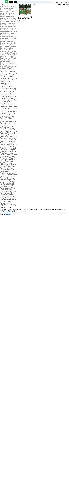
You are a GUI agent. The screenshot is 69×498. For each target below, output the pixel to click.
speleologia (3, 118)
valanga (7, 203)
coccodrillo (8, 146)
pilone (5, 53)
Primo (13, 180)
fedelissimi (6, 93)
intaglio (8, 100)
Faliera (12, 91)
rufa (5, 111)
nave (14, 171)
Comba (10, 68)
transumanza (12, 33)
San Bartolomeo (11, 38)
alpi (12, 78)
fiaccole (2, 155)
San (9, 186)
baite (12, 48)
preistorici (3, 110)
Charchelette (8, 141)
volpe (2, 123)
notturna (9, 173)
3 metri (13, 123)
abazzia (2, 78)
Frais (2, 6)
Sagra (6, 186)
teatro (4, 55)
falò (6, 58)
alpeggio (2, 18)
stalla (11, 196)
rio (6, 38)
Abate (2, 66)
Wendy (14, 205)
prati (6, 26)
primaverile (8, 110)
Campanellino (7, 135)
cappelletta (10, 138)
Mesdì (6, 168)
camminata (3, 85)
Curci (2, 150)
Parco (2, 73)
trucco (2, 201)
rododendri (11, 183)
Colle (13, 146)
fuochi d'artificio (9, 96)
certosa (6, 56)
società (12, 116)
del (4, 150)
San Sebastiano (10, 75)
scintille (7, 190)
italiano (13, 10)
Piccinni (13, 178)
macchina (3, 10)
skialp (2, 116)
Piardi (9, 178)
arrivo (10, 128)
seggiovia (3, 16)
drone (7, 50)
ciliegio (12, 145)
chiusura (6, 86)
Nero (2, 173)
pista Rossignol (7, 180)
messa (8, 51)
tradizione (12, 118)
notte (13, 105)
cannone (10, 136)
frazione (2, 156)
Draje (2, 70)
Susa (12, 65)
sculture (2, 115)
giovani (11, 25)
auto (8, 8)
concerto (11, 56)
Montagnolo (3, 170)
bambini (2, 133)
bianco (2, 83)
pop (11, 108)
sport (2, 48)
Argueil (2, 21)
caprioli (2, 56)
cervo (2, 86)
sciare (10, 188)
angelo (7, 80)
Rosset (7, 185)
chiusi (2, 143)
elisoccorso (7, 91)
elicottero (12, 50)
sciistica (13, 113)
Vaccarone (3, 203)
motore (2, 171)
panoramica (8, 11)
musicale (2, 61)
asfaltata (7, 18)
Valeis (8, 48)
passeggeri (7, 176)
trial (13, 200)
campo (12, 135)
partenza (15, 175)
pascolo (2, 176)
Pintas (5, 73)
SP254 (13, 11)
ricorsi (2, 183)
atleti (6, 40)
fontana (2, 95)
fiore (16, 50)
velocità (10, 121)
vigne (14, 121)
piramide (7, 108)
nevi (13, 71)
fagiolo (2, 153)
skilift (9, 13)
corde (14, 148)
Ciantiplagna (12, 21)
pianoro (7, 63)
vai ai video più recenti (63, 4)
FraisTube (13, 1)
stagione (7, 196)
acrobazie (13, 125)
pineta (9, 53)
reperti (2, 111)
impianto (2, 60)
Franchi (9, 58)
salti (9, 111)
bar (6, 81)
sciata (14, 188)
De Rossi (12, 90)
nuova (8, 45)
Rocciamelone (8, 20)
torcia (13, 198)
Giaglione (3, 158)
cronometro (6, 41)
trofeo (6, 120)
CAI (12, 66)
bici (7, 28)
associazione (3, 130)
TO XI (6, 198)
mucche (12, 16)
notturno (14, 173)
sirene (11, 191)
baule (6, 133)
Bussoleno (10, 83)
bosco (15, 36)
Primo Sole (10, 73)
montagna (3, 11)
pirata (2, 180)
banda (9, 66)
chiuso (5, 143)
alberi (5, 66)
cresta (2, 41)
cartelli (2, 140)
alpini (15, 78)
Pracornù (15, 108)
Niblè (5, 173)
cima (14, 40)
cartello (6, 140)
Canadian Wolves (4, 136)
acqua (6, 78)
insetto (10, 163)
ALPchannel (8, 126)
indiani (2, 163)
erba (11, 8)
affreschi (3, 126)
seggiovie (3, 191)
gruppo (11, 161)
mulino (6, 171)
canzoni (15, 136)
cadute (2, 135)
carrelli (13, 28)
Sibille (7, 191)
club (4, 146)
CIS (15, 145)
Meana (2, 103)
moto (2, 71)
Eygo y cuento (7, 151)
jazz (7, 165)
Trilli (16, 200)
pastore (2, 33)
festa (2, 43)
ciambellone (10, 143)
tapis (14, 196)
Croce (8, 90)
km (16, 43)
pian (12, 51)
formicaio (12, 95)
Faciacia (13, 151)
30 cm (2, 125)
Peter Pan (3, 63)
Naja (5, 45)
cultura (2, 30)
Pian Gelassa (12, 15)
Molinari (11, 103)
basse (10, 81)
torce (10, 198)
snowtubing (6, 116)
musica (6, 105)
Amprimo (2, 128)
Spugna (2, 196)
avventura (3, 81)
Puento (15, 73)
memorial (7, 103)
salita (7, 36)
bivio (13, 133)
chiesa (2, 15)
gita (6, 160)
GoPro (14, 58)
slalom (13, 23)
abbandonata (7, 125)
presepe (12, 45)
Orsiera (2, 20)
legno (5, 51)
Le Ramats (6, 101)
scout (11, 190)
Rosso (2, 65)
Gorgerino (10, 160)
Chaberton (3, 141)
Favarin (12, 41)
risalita (11, 30)
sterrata (7, 25)
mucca (9, 23)
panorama (8, 61)
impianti (8, 16)
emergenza (12, 150)
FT (2, 2)
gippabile (12, 158)
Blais (5, 83)
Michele (11, 168)
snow (15, 191)
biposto (11, 55)
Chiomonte (8, 10)
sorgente (11, 195)
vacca (2, 35)
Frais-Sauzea (14, 155)
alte (12, 126)
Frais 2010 (6, 70)
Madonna (3, 36)
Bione (10, 133)
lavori (2, 166)
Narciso (10, 171)
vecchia (6, 121)
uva (15, 65)
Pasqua (12, 61)
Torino (2, 200)
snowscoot (3, 195)
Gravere (2, 26)
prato (13, 13)
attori (14, 130)
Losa (2, 45)
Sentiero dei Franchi (9, 115)
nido (10, 105)
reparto (10, 181)
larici (2, 101)
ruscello (13, 53)
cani (6, 13)
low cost (13, 166)
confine (2, 148)
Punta (13, 110)
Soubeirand (3, 28)
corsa (5, 8)
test (5, 48)
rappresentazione (4, 181)
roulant (2, 186)
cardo (15, 138)
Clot (1, 146)
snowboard (13, 46)
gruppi (8, 98)
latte (15, 165)
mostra (12, 170)
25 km (9, 123)
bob (15, 55)
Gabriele (12, 70)
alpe (9, 78)
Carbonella (3, 50)
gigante (5, 23)
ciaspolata (3, 145)
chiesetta (5, 68)
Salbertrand (3, 75)
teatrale (2, 198)
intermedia (3, 165)
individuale (3, 100)
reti (14, 181)
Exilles (2, 151)
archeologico (12, 80)
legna (5, 166)
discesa (6, 15)
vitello (13, 35)
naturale (9, 71)
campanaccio (9, 31)
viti (13, 76)
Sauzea (2, 188)
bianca (13, 81)
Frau (2, 23)
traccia (5, 200)
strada (12, 6)
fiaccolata (11, 153)
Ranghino (10, 26)
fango (2, 93)
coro (15, 88)
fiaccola (6, 153)
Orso (6, 175)
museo (2, 105)
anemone (2, 80)
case (14, 140)
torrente (11, 36)
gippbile (2, 160)
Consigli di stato (8, 148)
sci (15, 6)
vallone (9, 35)
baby (7, 131)
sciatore (2, 190)
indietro (6, 163)
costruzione (3, 90)
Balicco (10, 40)
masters (11, 101)
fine (6, 155)
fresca (8, 43)
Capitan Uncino (4, 138)
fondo (11, 93)
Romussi (2, 185)
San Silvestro (13, 111)
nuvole (2, 106)
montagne (7, 30)
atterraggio (9, 130)
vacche (5, 35)
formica (6, 95)
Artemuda (14, 128)
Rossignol (12, 185)
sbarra (6, 188)
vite (11, 205)
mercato (2, 168)
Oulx (5, 106)
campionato (13, 18)
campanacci (3, 31)
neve (5, 6)
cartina (7, 85)
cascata (10, 140)
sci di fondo (3, 113)
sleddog (13, 20)
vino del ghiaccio (8, 76)
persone (12, 176)
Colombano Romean (9, 88)
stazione (7, 33)
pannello (10, 175)
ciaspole (8, 145)
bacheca (11, 131)
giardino (7, 158)
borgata (2, 13)
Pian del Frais (4, 178)
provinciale (12, 63)
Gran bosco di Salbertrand (8, 160)
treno (9, 200)
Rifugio (6, 183)
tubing (5, 201)
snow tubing (3, 193)
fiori (5, 43)
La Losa (11, 60)
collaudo (2, 88)
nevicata (2, 38)
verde (12, 203)
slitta (15, 26)
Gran (2, 51)
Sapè (12, 186)
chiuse (13, 141)
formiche (2, 96)
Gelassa (12, 43)
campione (7, 21)
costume (2, 58)
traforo (2, 120)
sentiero (2, 46)
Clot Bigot (11, 86)
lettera (9, 166)
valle (8, 55)
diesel (7, 150)
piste (8, 6)
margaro (15, 31)
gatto (13, 156)
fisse (9, 155)
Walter (5, 123)
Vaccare (10, 201)
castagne (13, 85)
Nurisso (2, 175)
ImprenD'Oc (13, 98)
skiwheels (7, 46)
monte (8, 170)
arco (6, 128)
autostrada (3, 131)
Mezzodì (2, 25)
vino (8, 205)
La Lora (11, 165)
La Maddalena (14, 100)
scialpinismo (7, 65)
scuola (2, 76)
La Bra (7, 60)
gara (15, 96)
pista (2, 8)
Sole (7, 195)
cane (10, 28)
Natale (5, 71)
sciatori (8, 113)
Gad (9, 156)
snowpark (9, 193)
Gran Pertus (3, 98)
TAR (7, 118)
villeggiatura (3, 205)
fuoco (6, 156)
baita (15, 131)
